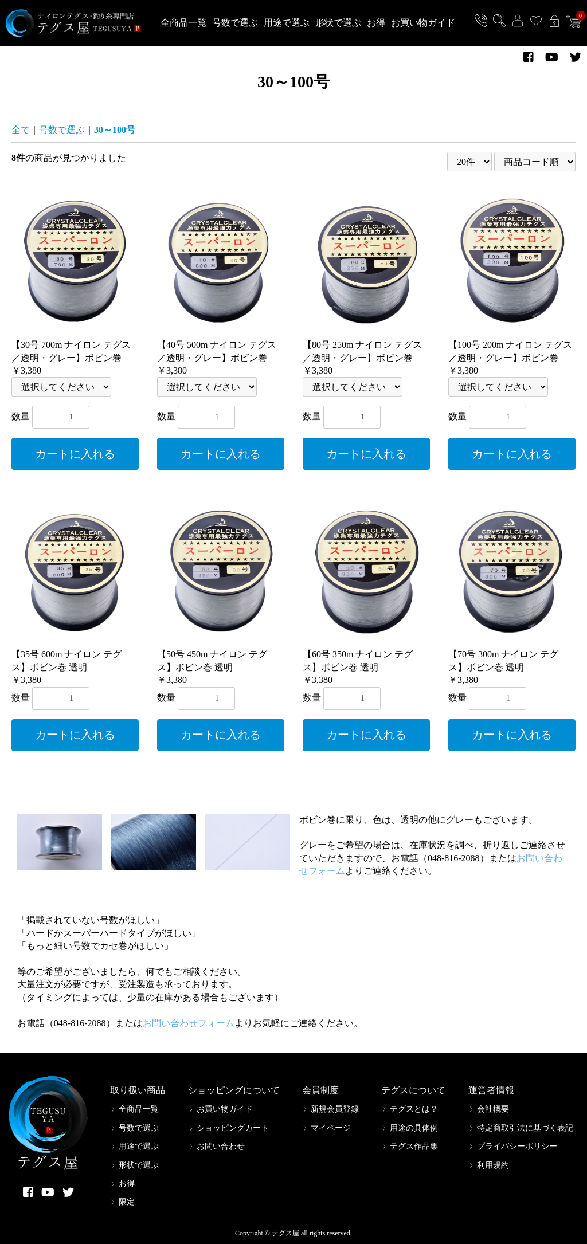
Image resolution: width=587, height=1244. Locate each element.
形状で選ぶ (338, 23)
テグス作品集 (414, 1146)
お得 (376, 23)
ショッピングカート (233, 1128)
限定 (127, 1202)
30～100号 (114, 130)
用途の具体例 (414, 1128)
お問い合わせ (221, 1146)
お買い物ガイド (423, 23)
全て (20, 130)
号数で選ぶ (235, 23)
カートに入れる (75, 454)
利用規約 (493, 1165)
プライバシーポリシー (517, 1146)
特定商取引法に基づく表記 (525, 1128)
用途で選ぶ (287, 23)
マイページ (331, 1128)
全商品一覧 (183, 23)
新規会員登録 (335, 1109)
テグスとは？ (414, 1109)
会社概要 (493, 1109)
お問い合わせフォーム (188, 1023)
